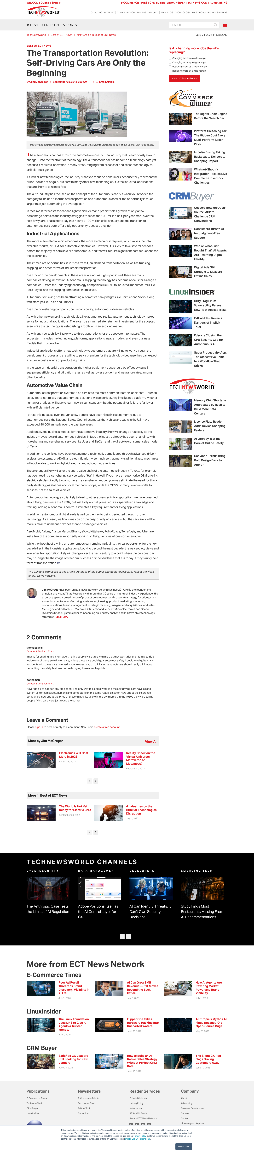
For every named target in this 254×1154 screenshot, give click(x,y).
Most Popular (201, 13)
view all (151, 742)
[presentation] (89, 781)
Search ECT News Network (143, 1118)
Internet (109, 13)
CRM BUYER (157, 2)
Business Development (192, 1108)
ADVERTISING (218, 2)
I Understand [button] (183, 1146)
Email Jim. (62, 617)
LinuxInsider (33, 1113)
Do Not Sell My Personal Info (137, 1139)
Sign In (56, 2)
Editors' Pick (84, 1108)
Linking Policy (136, 1103)
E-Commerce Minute (88, 1098)
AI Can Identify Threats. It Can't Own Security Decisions (150, 911)
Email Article (105, 82)
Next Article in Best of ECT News (96, 35)
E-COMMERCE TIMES (134, 2)
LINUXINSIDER (176, 2)
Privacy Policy (140, 1136)
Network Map (136, 1108)
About (184, 1098)
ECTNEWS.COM (197, 2)
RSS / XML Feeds (138, 1113)
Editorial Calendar (138, 1098)
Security (153, 13)
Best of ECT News (61, 35)
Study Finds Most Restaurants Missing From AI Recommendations (202, 911)
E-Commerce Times (37, 1098)
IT (117, 13)
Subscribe (83, 1113)
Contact (185, 1118)
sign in (39, 727)
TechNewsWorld (36, 35)
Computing (95, 13)
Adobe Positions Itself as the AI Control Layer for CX (98, 911)
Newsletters (219, 13)
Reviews (141, 13)
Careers (185, 1113)
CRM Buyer (32, 1108)
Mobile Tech (127, 13)
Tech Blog (167, 13)
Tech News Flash (86, 1103)
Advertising (186, 1103)
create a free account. (107, 727)
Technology (182, 13)
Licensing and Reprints (192, 1123)
